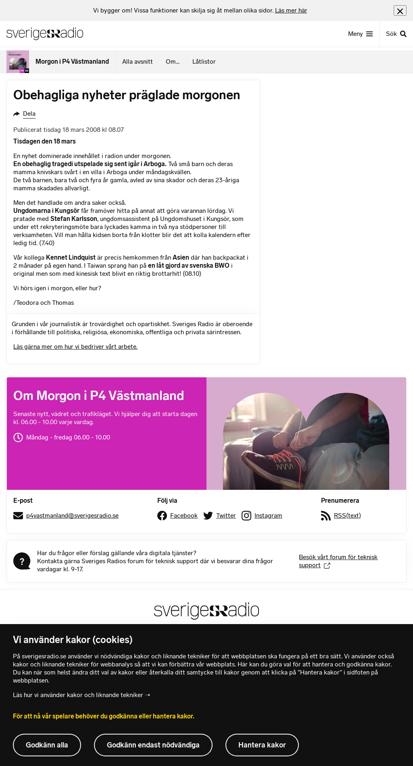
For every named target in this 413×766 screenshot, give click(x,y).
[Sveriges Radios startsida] (45, 34)
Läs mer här (291, 10)
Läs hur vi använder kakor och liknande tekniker (78, 695)
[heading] (200, 10)
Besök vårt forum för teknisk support (338, 561)
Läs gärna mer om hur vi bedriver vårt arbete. (75, 346)
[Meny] (360, 34)
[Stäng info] (400, 10)
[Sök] (396, 34)
